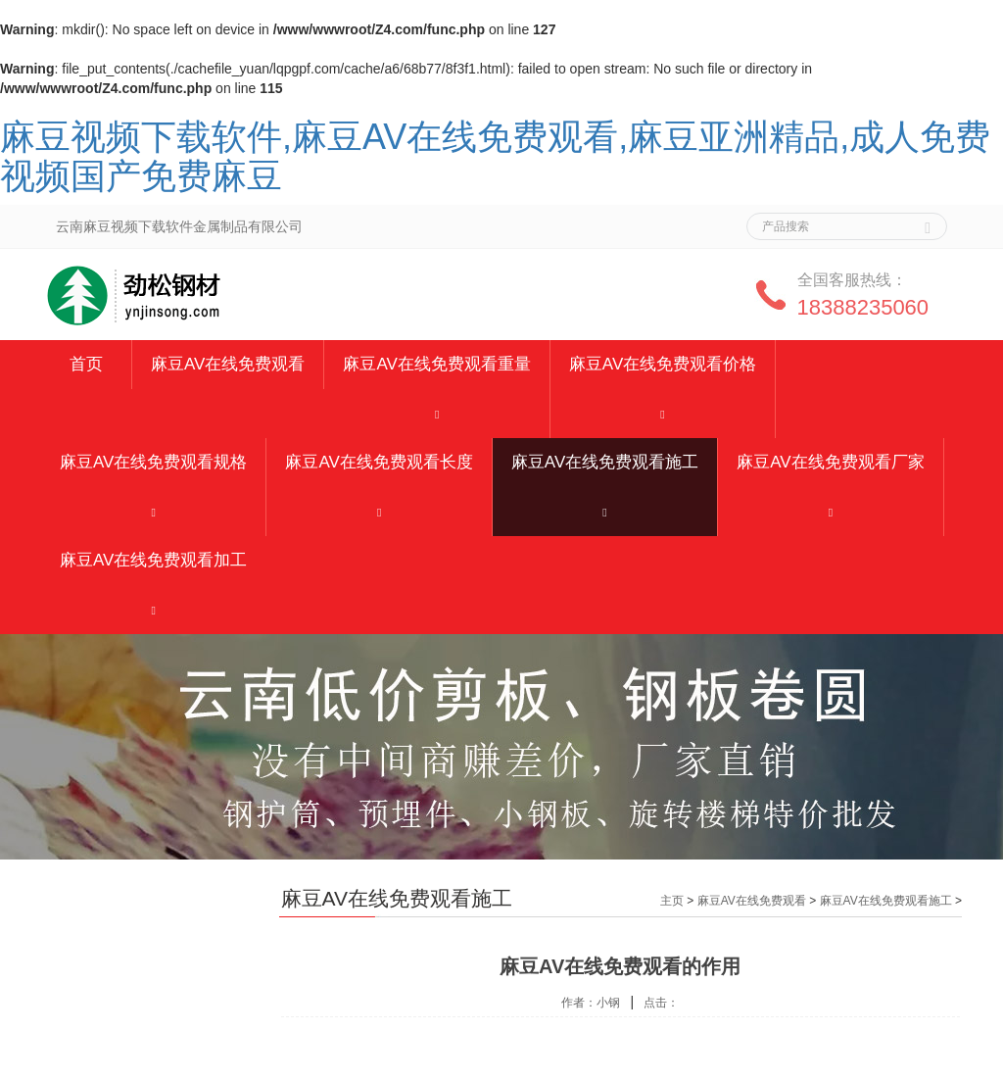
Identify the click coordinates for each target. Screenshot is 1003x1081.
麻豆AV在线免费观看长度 (378, 462)
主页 (672, 901)
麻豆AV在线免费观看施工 (604, 462)
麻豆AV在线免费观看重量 (436, 364)
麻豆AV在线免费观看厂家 (830, 462)
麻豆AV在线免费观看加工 (153, 560)
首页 (86, 364)
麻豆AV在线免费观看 (228, 364)
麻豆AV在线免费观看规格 (153, 462)
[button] (436, 413)
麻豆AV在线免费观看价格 (662, 364)
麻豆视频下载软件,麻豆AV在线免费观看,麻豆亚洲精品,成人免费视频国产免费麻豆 (495, 156)
